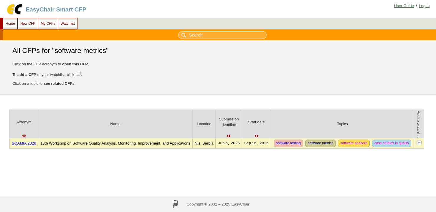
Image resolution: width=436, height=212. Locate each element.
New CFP (27, 23)
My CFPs (48, 23)
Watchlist (68, 23)
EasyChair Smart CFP (56, 9)
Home (10, 23)
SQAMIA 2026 (24, 143)
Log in (424, 6)
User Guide (404, 6)
